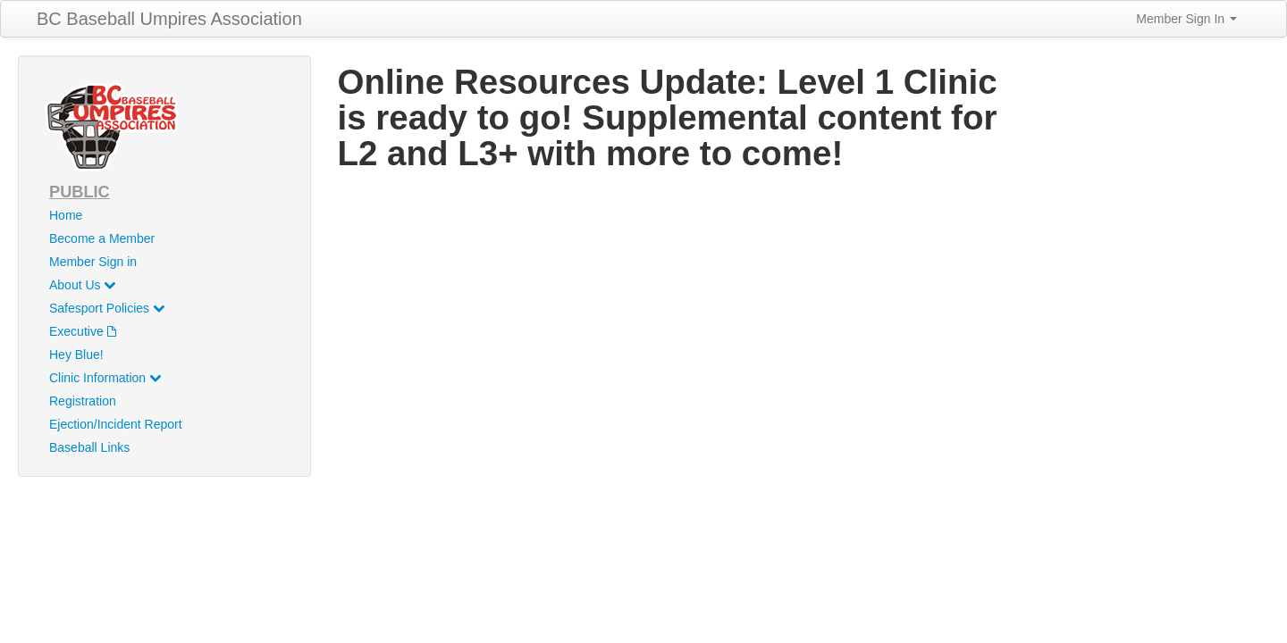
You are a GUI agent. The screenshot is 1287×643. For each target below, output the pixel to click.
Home (65, 215)
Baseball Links (89, 447)
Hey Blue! (76, 354)
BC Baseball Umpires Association (169, 19)
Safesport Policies (106, 308)
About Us (82, 285)
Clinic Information (105, 378)
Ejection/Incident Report (115, 424)
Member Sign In (1186, 19)
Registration (82, 401)
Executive (82, 331)
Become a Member (102, 238)
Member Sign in (93, 262)
